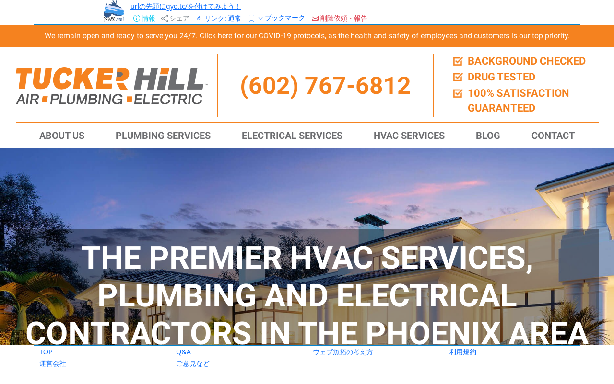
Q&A (183, 351)
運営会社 (52, 363)
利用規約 (462, 351)
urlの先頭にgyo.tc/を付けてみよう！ (185, 6)
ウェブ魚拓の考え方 (343, 351)
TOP (46, 351)
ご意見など (193, 363)
